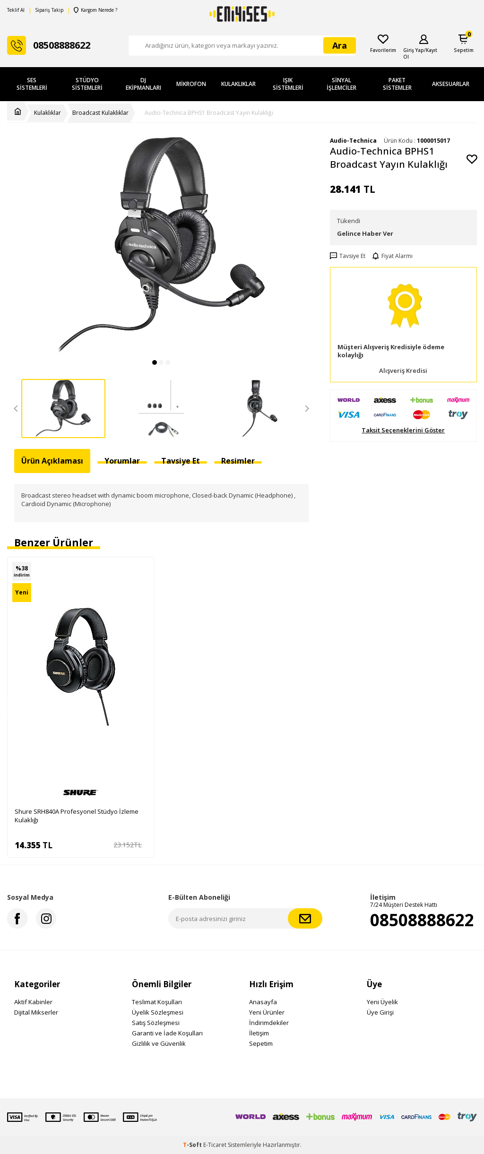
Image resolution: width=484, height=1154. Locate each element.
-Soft (193, 1145)
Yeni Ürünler (267, 1012)
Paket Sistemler (397, 84)
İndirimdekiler (269, 1022)
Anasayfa (263, 1002)
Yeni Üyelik (382, 1002)
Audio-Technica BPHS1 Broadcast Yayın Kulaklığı (209, 113)
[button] (154, 362)
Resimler (238, 461)
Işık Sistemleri (288, 84)
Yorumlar (122, 461)
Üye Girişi (380, 1012)
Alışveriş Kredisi (403, 371)
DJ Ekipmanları (143, 84)
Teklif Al (16, 10)
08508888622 (422, 920)
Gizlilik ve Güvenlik (159, 1043)
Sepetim (261, 1043)
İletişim (259, 1033)
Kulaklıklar (238, 84)
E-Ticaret (214, 1145)
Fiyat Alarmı (392, 256)
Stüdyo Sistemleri (87, 84)
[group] (161, 245)
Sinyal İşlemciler (341, 84)
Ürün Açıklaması (52, 461)
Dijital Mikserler (36, 1012)
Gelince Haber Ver (365, 233)
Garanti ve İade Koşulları (167, 1033)
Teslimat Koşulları (157, 1002)
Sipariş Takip (49, 10)
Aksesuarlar (450, 84)
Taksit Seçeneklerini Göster (403, 430)
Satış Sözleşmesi (156, 1022)
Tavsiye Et (347, 256)
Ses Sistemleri (32, 84)
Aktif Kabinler (33, 1002)
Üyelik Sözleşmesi (157, 1012)
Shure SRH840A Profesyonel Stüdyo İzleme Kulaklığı (76, 815)
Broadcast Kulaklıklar (100, 113)
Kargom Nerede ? (95, 10)
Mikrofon (191, 84)
